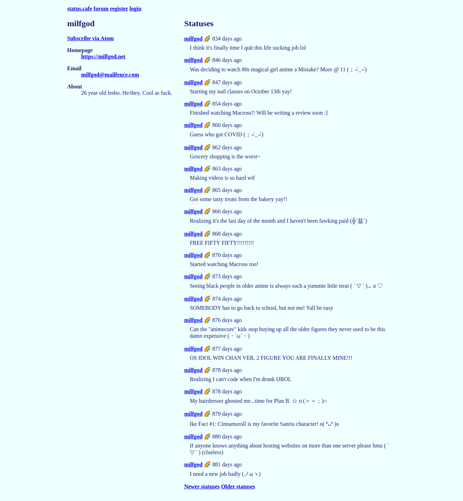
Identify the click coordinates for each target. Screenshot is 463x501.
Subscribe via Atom (90, 38)
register (119, 9)
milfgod (193, 39)
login (135, 9)
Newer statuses (202, 486)
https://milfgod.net (103, 56)
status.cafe (79, 9)
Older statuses (238, 486)
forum (101, 9)
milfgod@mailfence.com (110, 75)
